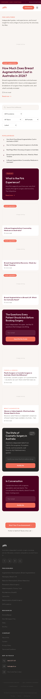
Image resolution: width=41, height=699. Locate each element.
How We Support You (9, 619)
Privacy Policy (6, 645)
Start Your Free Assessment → (20, 525)
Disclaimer (27, 696)
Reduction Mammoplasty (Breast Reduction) (16, 580)
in (20, 561)
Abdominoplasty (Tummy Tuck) (12, 588)
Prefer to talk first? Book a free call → (20, 531)
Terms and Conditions (9, 649)
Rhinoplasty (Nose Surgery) (10, 584)
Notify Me (20, 466)
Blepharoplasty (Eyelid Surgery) (12, 600)
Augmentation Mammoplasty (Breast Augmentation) (18, 573)
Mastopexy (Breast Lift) (9, 577)
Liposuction (5, 596)
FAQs (4, 623)
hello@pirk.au (11, 666)
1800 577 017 (11, 660)
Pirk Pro (4, 627)
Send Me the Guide (20, 339)
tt (14, 561)
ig (9, 561)
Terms (19, 696)
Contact (4, 641)
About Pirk (5, 637)
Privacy (13, 696)
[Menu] (37, 7)
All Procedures (6, 604)
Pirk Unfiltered (6, 615)
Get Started (28, 7)
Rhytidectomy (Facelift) (9, 592)
